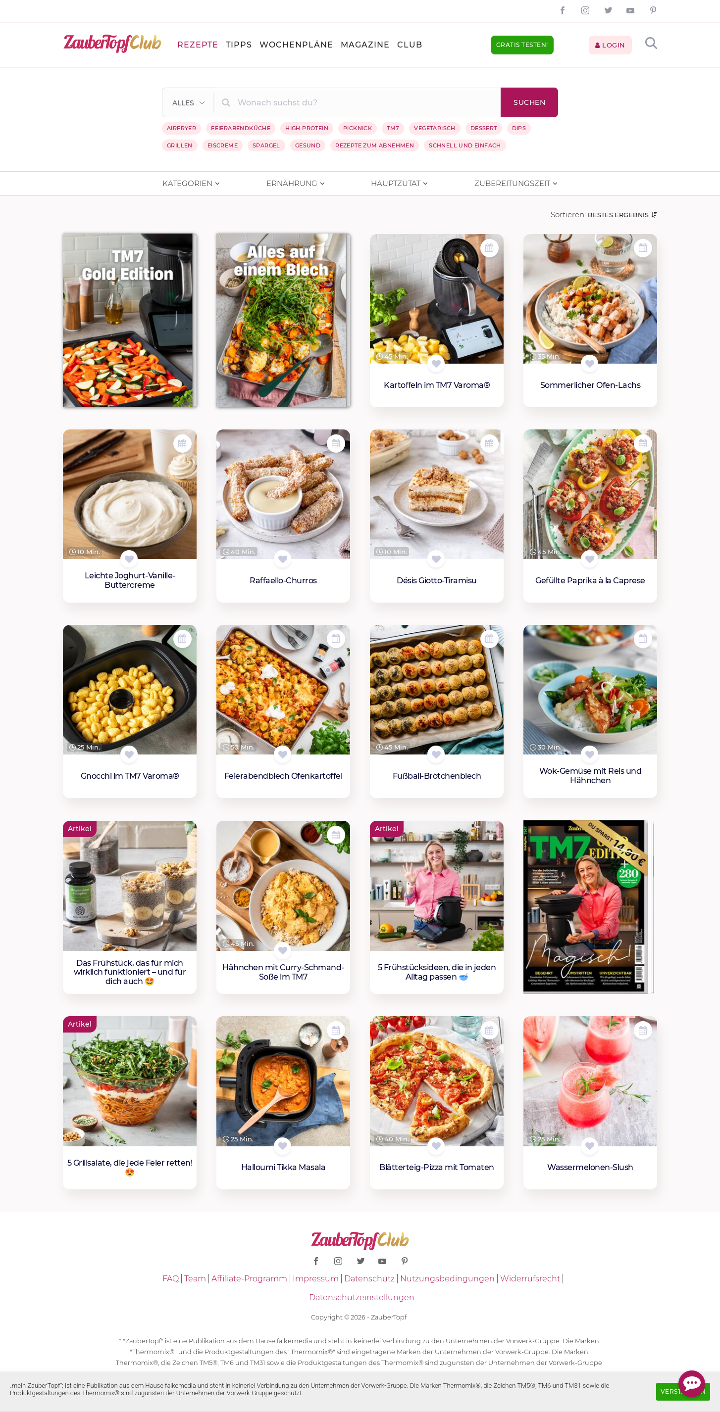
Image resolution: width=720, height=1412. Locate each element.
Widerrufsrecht (530, 1278)
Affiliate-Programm (249, 1278)
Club (409, 44)
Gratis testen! (522, 44)
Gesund (307, 145)
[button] (189, 102)
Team (195, 1278)
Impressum (316, 1278)
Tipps (239, 44)
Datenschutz (369, 1278)
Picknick (357, 128)
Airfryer (181, 128)
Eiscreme (222, 145)
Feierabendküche (240, 128)
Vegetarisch (434, 128)
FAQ (170, 1278)
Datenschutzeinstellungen (361, 1297)
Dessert (483, 128)
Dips (519, 128)
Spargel (266, 145)
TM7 (393, 128)
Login (610, 45)
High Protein (306, 128)
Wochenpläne (296, 44)
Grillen (180, 145)
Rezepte (197, 44)
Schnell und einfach (465, 145)
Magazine (365, 44)
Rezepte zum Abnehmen (374, 145)
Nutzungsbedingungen (447, 1278)
